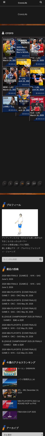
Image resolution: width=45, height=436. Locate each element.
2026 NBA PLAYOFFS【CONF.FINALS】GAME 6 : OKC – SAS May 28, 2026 (19, 251)
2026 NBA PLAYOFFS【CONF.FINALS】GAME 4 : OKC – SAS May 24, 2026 (19, 284)
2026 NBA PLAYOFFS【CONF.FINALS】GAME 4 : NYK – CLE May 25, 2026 (19, 276)
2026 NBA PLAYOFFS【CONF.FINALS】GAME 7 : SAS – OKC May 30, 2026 (19, 243)
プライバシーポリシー (22, 428)
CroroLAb (22, 3)
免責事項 (33, 425)
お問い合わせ (12, 425)
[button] (41, 208)
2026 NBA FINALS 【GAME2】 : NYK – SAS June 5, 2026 (21, 227)
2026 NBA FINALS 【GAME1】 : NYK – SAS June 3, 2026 (21, 235)
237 (34, 133)
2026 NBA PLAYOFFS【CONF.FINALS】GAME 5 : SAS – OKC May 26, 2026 (19, 259)
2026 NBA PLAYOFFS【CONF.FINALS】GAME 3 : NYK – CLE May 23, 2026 (19, 301)
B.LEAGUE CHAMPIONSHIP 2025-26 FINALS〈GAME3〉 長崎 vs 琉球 (22, 268)
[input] (22, 208)
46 (28, 133)
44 (17, 133)
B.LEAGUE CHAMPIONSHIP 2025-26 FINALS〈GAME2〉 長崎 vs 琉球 (22, 292)
